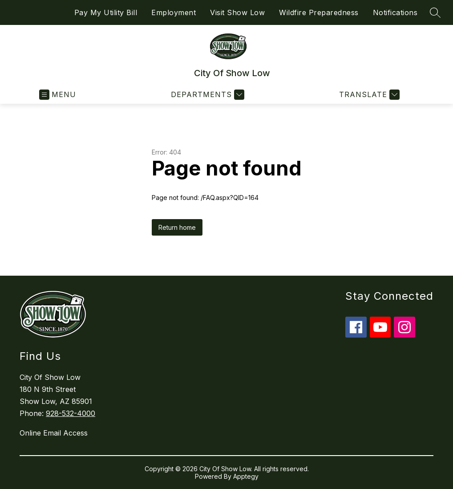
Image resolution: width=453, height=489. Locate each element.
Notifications (395, 12)
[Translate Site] (368, 94)
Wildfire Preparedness (319, 12)
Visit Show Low (237, 12)
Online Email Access (54, 432)
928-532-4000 (70, 413)
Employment (173, 12)
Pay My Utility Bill (106, 12)
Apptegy (246, 476)
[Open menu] (57, 94)
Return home (177, 227)
